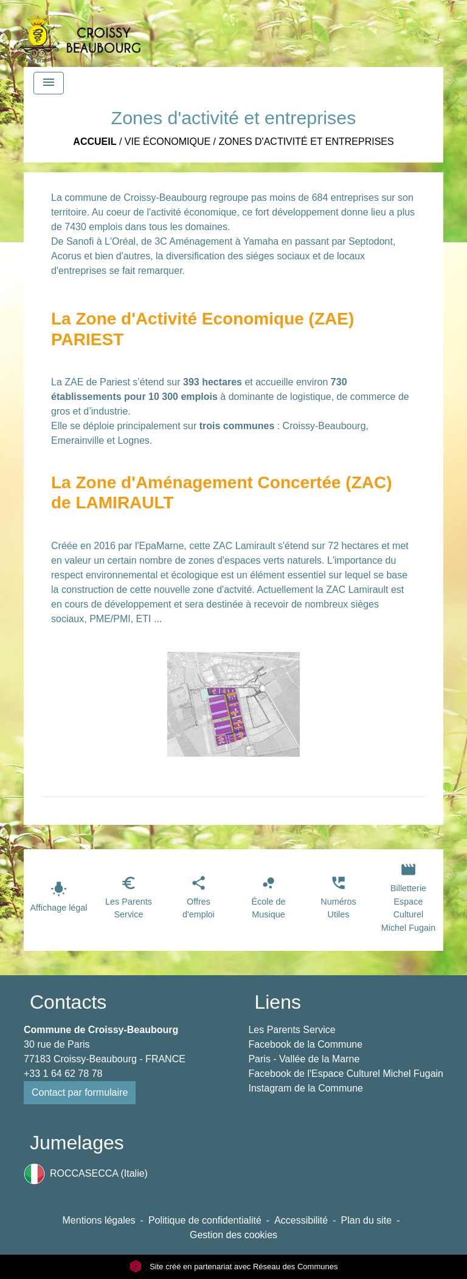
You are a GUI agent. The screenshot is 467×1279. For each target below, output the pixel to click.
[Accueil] (78, 33)
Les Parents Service (291, 1030)
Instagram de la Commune (305, 1088)
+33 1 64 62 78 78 (63, 1073)
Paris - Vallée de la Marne (303, 1059)
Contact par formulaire (80, 1092)
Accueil (94, 141)
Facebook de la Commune (305, 1044)
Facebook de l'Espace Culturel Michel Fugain (345, 1073)
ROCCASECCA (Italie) (86, 1174)
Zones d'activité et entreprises (306, 141)
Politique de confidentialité (204, 1220)
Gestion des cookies (233, 1235)
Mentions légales (99, 1220)
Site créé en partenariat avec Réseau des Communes (234, 1266)
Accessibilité (301, 1220)
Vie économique (167, 141)
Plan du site (366, 1220)
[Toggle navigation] (48, 83)
